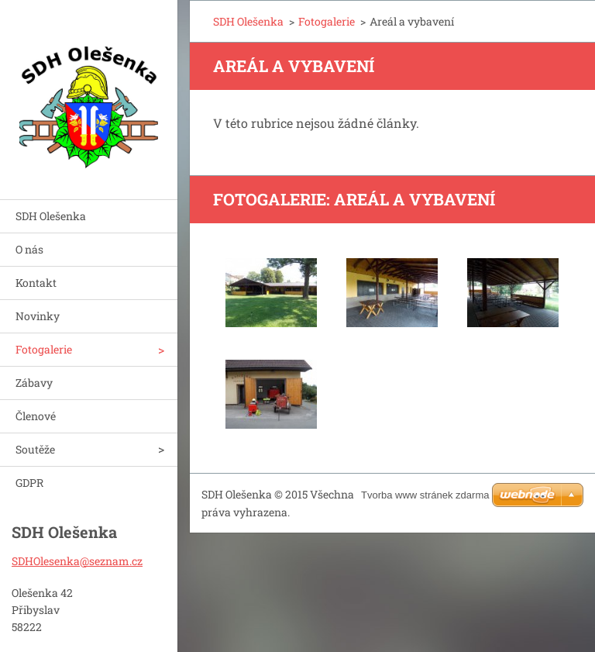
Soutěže (35, 449)
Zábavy (34, 382)
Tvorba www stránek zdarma (425, 495)
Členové (35, 416)
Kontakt (36, 282)
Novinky (37, 316)
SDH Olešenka (50, 216)
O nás (29, 249)
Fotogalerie (43, 349)
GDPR (29, 482)
